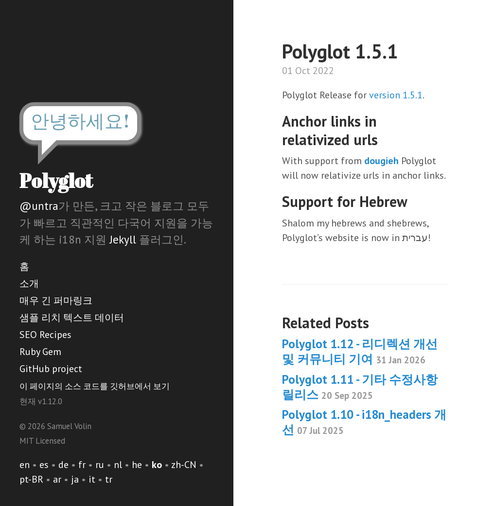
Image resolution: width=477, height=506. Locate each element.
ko (157, 464)
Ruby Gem (40, 351)
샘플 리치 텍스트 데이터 (71, 317)
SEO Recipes (45, 334)
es (44, 464)
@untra (38, 206)
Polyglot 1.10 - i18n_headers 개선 (364, 422)
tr (108, 479)
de (63, 464)
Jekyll (122, 239)
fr (82, 464)
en (24, 464)
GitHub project (50, 368)
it (91, 479)
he (137, 464)
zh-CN (183, 464)
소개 (29, 283)
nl (118, 464)
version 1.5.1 (396, 95)
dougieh (381, 160)
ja (75, 479)
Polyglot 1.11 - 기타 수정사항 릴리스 (360, 387)
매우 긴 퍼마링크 (55, 300)
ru (99, 464)
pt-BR (31, 479)
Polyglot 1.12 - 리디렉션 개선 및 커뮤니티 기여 (360, 351)
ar (57, 479)
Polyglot (56, 181)
